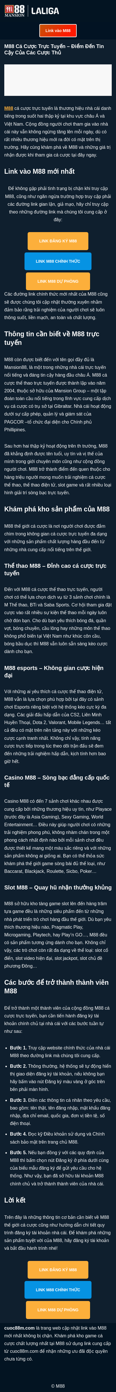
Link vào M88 (58, 30)
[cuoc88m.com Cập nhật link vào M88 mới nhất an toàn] (32, 11)
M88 (8, 108)
